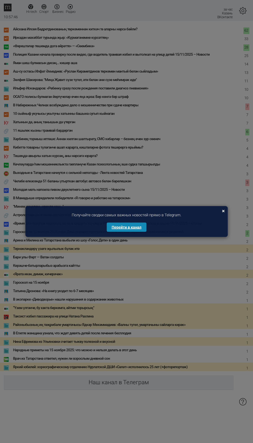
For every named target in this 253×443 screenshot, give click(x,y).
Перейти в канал (126, 227)
